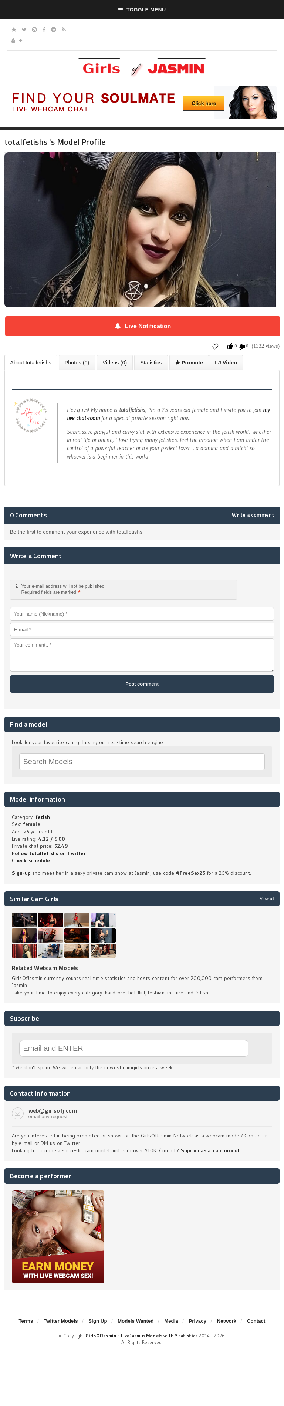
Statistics (151, 363)
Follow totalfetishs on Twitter (49, 853)
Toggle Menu (142, 10)
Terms (25, 1321)
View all (267, 898)
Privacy (197, 1321)
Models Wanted (135, 1321)
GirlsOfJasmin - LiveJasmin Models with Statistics (141, 1336)
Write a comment (253, 514)
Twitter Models (61, 1321)
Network (227, 1321)
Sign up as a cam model (210, 1150)
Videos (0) (115, 363)
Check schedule (31, 860)
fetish (43, 817)
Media (171, 1321)
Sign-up (21, 873)
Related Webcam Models (45, 967)
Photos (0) (77, 363)
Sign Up (97, 1321)
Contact (256, 1321)
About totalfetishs (30, 363)
